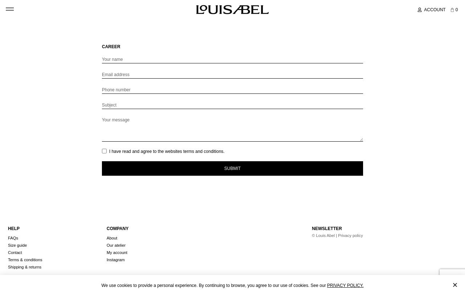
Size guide (17, 245)
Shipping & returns (24, 267)
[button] (10, 8)
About (112, 238)
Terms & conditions (25, 260)
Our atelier (116, 245)
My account (117, 252)
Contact (15, 252)
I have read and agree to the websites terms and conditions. (167, 151)
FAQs (13, 238)
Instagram (116, 260)
